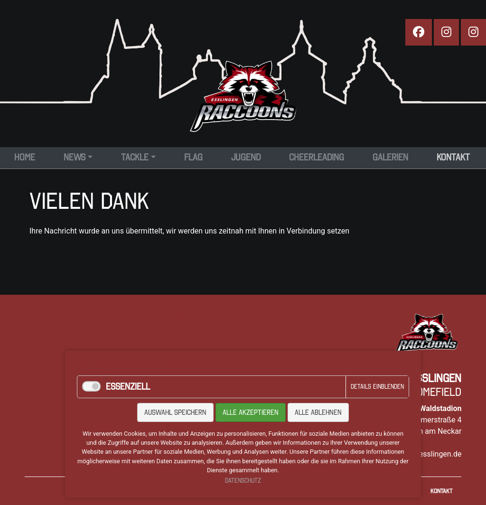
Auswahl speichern (175, 412)
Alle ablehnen (318, 412)
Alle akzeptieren (251, 412)
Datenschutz (243, 480)
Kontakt (441, 491)
